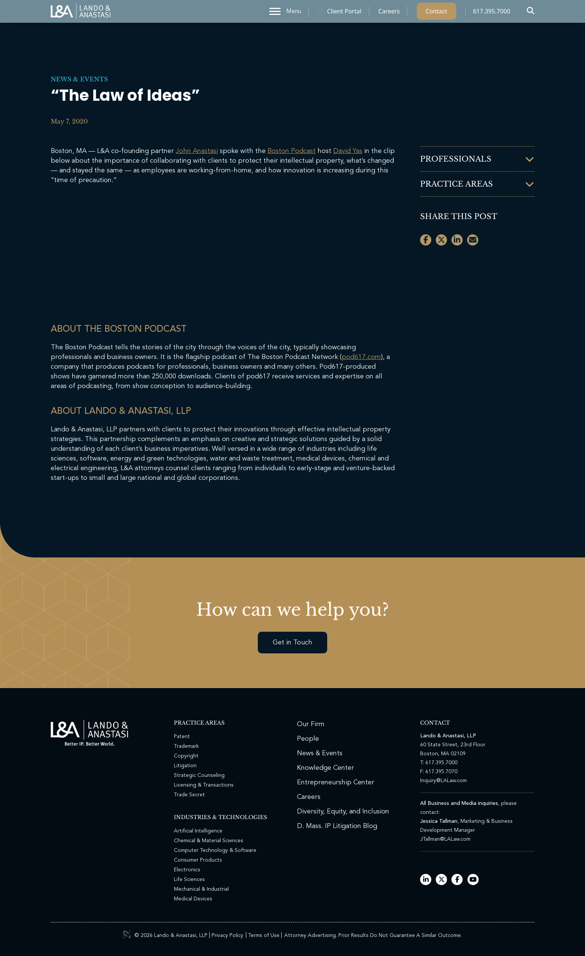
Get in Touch (292, 642)
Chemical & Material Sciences (208, 840)
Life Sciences (189, 879)
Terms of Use (263, 935)
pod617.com (361, 357)
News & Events (79, 79)
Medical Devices (193, 899)
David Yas (347, 151)
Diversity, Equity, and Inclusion (343, 811)
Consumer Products (198, 860)
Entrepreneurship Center (335, 782)
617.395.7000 (491, 13)
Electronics (187, 869)
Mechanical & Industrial (201, 889)
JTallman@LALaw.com (445, 839)
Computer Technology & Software (215, 850)
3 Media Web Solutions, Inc (127, 934)
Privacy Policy (227, 935)
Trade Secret (189, 794)
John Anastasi (197, 151)
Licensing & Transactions (204, 785)
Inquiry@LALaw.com (443, 780)
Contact (436, 13)
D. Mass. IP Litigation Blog (337, 826)
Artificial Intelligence (198, 831)
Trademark (186, 746)
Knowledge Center (325, 768)
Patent (182, 736)
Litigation (185, 765)
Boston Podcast (292, 151)
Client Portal (344, 13)
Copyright (186, 756)
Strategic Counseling (199, 775)
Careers (389, 13)
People (308, 738)
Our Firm (311, 724)
